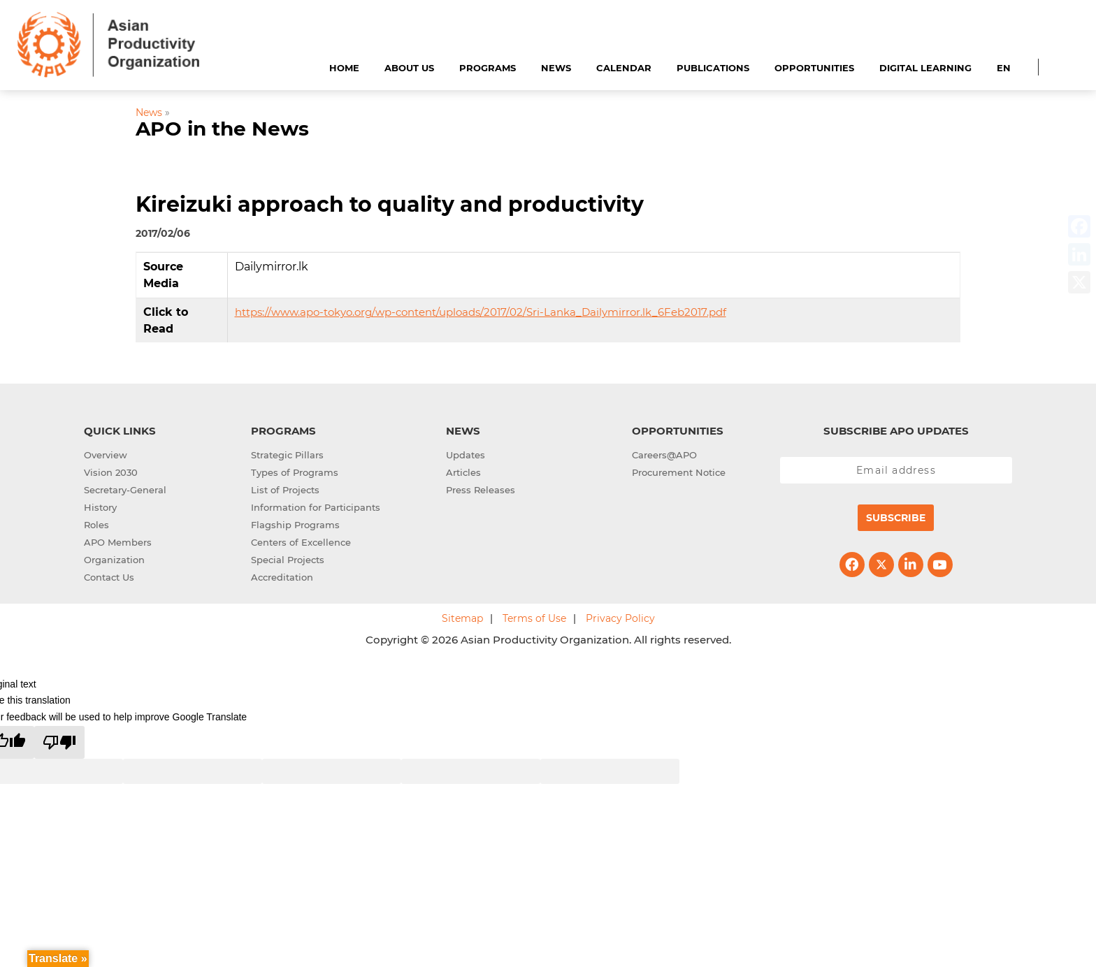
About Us (409, 67)
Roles (96, 524)
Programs (487, 67)
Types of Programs (294, 472)
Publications (713, 67)
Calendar (623, 67)
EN (1004, 67)
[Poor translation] (59, 742)
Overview (105, 454)
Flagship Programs (295, 524)
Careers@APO (664, 454)
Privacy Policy (620, 618)
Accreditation (282, 577)
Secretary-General (125, 489)
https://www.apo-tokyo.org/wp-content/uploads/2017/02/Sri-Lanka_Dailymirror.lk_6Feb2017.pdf (480, 312)
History (100, 507)
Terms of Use (534, 618)
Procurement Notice (679, 472)
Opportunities (814, 67)
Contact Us (109, 577)
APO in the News (222, 128)
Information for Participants (315, 507)
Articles (463, 472)
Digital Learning (925, 67)
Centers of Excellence (301, 542)
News (556, 67)
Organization (114, 559)
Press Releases (480, 489)
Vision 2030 (111, 472)
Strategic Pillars (287, 454)
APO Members (118, 542)
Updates (465, 454)
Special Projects (287, 559)
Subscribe (895, 517)
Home (344, 67)
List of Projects (285, 489)
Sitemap (462, 618)
